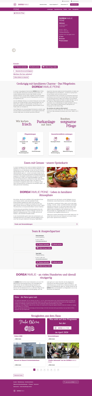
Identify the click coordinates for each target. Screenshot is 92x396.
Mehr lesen (18, 339)
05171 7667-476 (41, 257)
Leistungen (50, 9)
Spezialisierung (58, 9)
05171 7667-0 (40, 239)
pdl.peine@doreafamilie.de (41, 259)
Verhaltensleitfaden (29, 381)
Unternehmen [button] (64, 4)
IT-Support (31, 384)
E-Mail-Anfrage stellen (50, 67)
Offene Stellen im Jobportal (21, 77)
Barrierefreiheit (65, 1)
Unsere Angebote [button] (53, 4)
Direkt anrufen (34, 67)
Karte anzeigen (64, 40)
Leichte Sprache (75, 1)
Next (74, 54)
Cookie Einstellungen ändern (26, 386)
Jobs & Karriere (74, 4)
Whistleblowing (21, 381)
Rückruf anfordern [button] (20, 67)
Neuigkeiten (76, 9)
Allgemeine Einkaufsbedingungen (20, 384)
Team (69, 9)
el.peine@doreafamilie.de (41, 241)
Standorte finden (43, 4)
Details (65, 9)
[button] (46, 224)
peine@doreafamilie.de (64, 32)
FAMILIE (71, 382)
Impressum (36, 384)
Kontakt (15, 381)
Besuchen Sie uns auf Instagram (24, 71)
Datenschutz (16, 386)
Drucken (63, 38)
